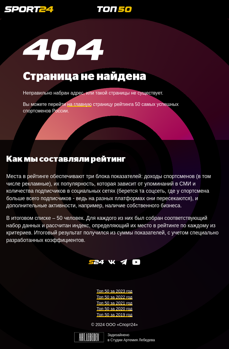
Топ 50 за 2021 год (114, 303)
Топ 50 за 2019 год (114, 314)
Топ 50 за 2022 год (114, 297)
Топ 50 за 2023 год (114, 291)
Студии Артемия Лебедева (132, 340)
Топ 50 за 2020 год (114, 308)
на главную (79, 104)
